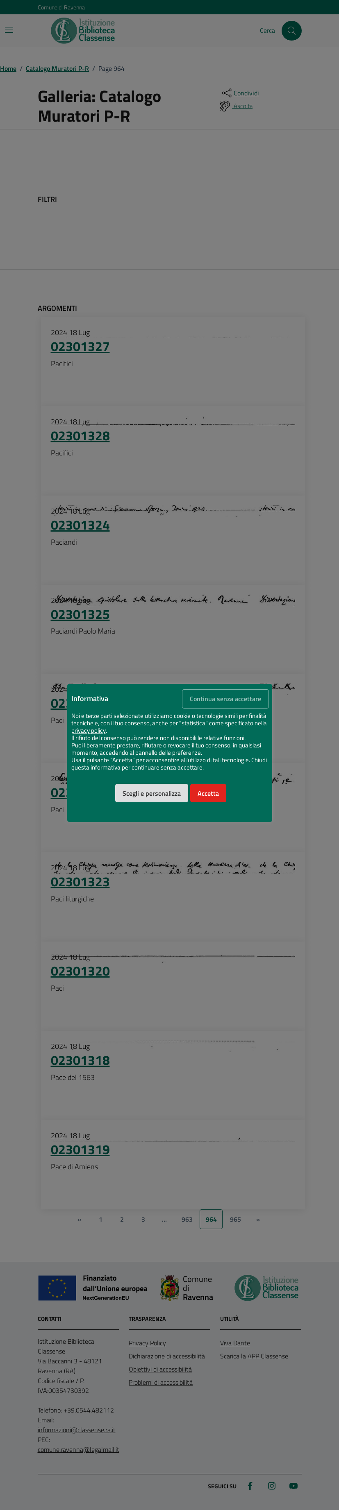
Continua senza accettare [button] (225, 699)
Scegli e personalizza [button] (152, 793)
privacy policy (88, 730)
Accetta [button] (208, 793)
